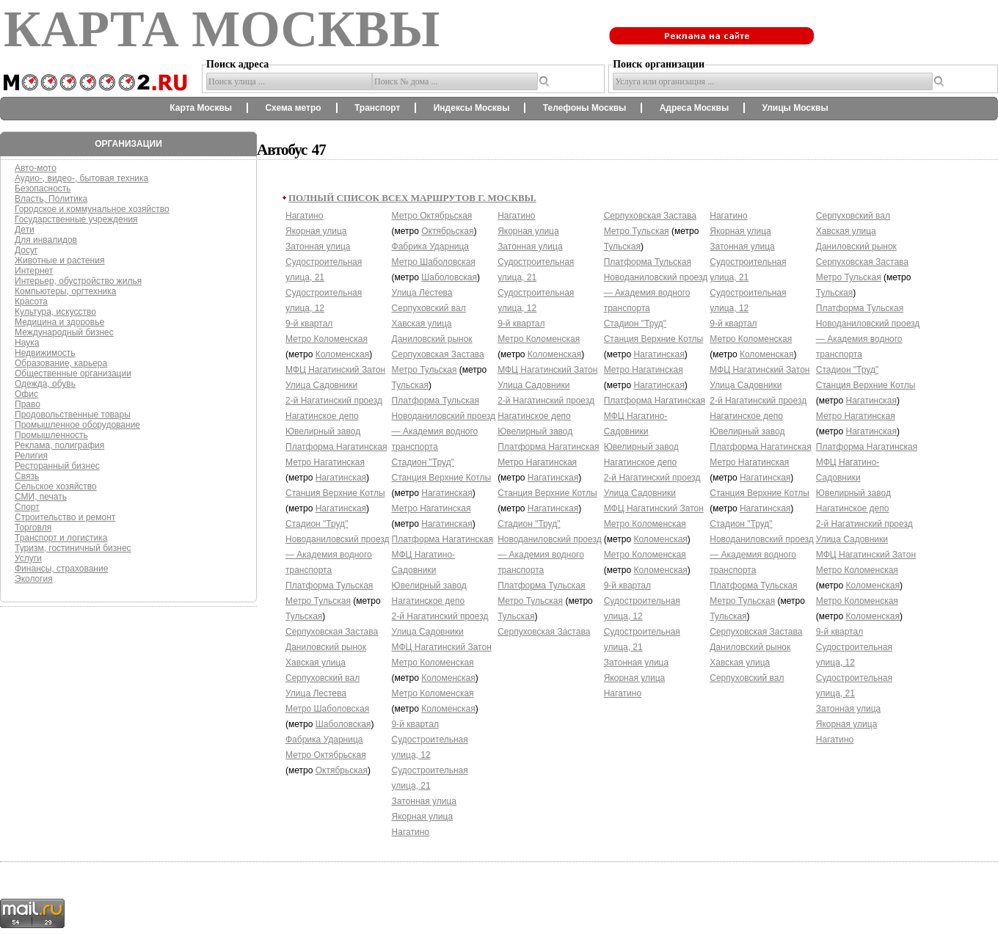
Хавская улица (315, 662)
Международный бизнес (64, 332)
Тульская (303, 616)
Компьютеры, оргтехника (65, 291)
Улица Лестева (315, 693)
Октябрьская (342, 770)
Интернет (34, 271)
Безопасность (43, 188)
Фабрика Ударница (324, 739)
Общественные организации (73, 373)
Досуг (26, 250)
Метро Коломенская (326, 339)
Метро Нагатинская (325, 462)
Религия (31, 455)
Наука (27, 343)
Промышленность (51, 435)
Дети (24, 230)
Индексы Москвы (472, 108)
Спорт (27, 507)
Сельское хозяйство (56, 486)
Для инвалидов (46, 240)
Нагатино (304, 216)
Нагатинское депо (322, 416)
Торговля (33, 527)
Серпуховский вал (322, 678)
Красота (31, 301)
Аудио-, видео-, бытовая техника (81, 178)
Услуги (28, 558)
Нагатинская (341, 478)
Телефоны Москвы (585, 108)
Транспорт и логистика (61, 538)
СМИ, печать (41, 497)
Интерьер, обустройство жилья (78, 281)
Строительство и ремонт (65, 517)
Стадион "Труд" (316, 524)
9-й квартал (308, 323)
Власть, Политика (51, 199)
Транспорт (377, 108)
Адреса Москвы (694, 108)
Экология (34, 579)
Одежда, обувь (45, 384)
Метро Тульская (318, 601)
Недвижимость (45, 353)
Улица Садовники (321, 385)
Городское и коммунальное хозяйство (92, 209)
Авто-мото (36, 168)
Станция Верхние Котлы (335, 493)
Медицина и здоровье (59, 322)
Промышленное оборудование (77, 425)
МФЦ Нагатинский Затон (335, 370)
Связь (27, 476)
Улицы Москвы (795, 108)
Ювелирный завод (322, 431)
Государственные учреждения (76, 219)
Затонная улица (317, 246)
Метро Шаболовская (327, 709)
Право (27, 404)
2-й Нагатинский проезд (333, 400)
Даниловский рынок (325, 647)
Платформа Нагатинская (336, 447)
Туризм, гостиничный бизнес (73, 548)
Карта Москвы (201, 108)
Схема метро (293, 108)
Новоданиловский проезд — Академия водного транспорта (337, 554)
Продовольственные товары (73, 414)
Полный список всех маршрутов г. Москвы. (412, 197)
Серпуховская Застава (331, 632)
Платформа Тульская (329, 585)
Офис (26, 394)
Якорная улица (316, 231)
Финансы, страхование (61, 568)
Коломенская (342, 354)
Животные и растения (59, 260)
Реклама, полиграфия (59, 445)
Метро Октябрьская (325, 755)
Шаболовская (343, 724)
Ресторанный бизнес (57, 466)
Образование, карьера (61, 363)
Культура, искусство (55, 312)
